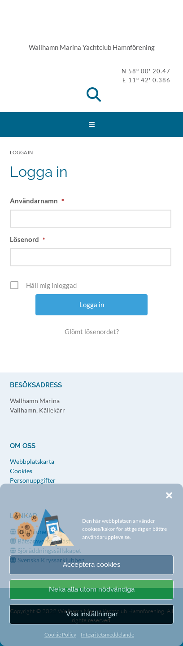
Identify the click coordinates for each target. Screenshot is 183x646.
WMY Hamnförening (91, 25)
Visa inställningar (92, 614)
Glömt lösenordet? (92, 331)
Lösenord (27, 239)
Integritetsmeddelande (107, 634)
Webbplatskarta (32, 461)
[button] (169, 495)
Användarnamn (37, 201)
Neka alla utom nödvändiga (92, 589)
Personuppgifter (33, 480)
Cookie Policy (60, 634)
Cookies (21, 471)
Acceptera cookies (91, 565)
